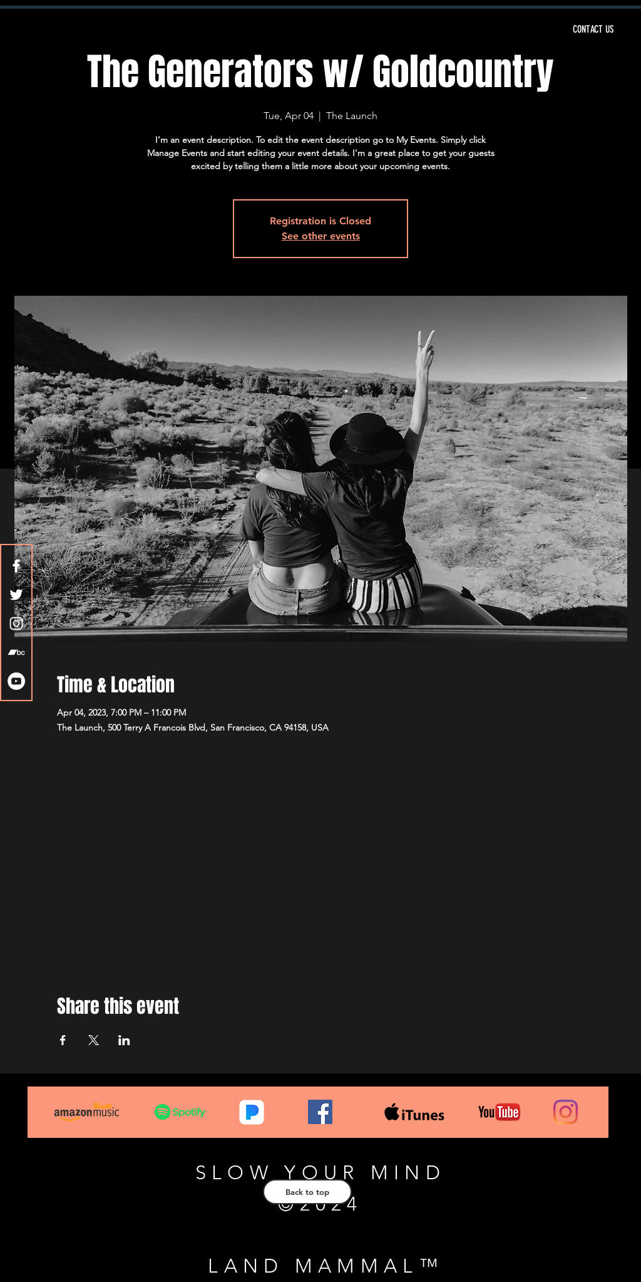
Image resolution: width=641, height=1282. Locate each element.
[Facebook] (320, 1112)
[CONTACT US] (496, 29)
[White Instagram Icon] (16, 623)
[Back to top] (307, 1191)
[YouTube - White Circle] (16, 681)
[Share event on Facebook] (63, 1040)
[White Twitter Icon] (16, 594)
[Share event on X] (94, 1040)
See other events (321, 236)
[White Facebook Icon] (16, 566)
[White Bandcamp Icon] (16, 652)
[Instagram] (565, 1112)
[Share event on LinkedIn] (124, 1040)
